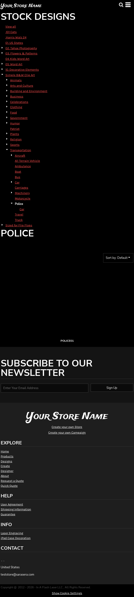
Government (19, 118)
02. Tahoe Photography (21, 48)
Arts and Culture (21, 85)
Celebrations (19, 102)
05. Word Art (13, 64)
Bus (17, 177)
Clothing (16, 107)
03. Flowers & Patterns (21, 53)
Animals (16, 80)
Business (16, 96)
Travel (19, 214)
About (5, 476)
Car (17, 182)
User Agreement (12, 504)
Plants (14, 134)
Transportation (20, 150)
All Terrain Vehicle (27, 160)
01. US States (14, 43)
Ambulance (23, 166)
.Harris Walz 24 (15, 37)
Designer (7, 471)
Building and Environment (28, 91)
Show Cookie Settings (67, 593)
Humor (15, 123)
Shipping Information (16, 509)
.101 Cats (11, 32)
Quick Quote (9, 485)
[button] (121, 4)
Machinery (22, 193)
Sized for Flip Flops (18, 225)
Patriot (15, 128)
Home (5, 451)
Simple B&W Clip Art (20, 75)
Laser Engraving (12, 533)
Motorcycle (22, 198)
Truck (19, 220)
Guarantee (8, 514)
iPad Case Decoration (16, 538)
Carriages (21, 187)
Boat (18, 171)
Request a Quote (12, 481)
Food (13, 112)
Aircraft (20, 155)
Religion (16, 139)
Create (5, 466)
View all (10, 26)
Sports (15, 144)
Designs (6, 461)
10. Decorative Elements (22, 69)
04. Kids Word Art (17, 59)
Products (7, 456)
